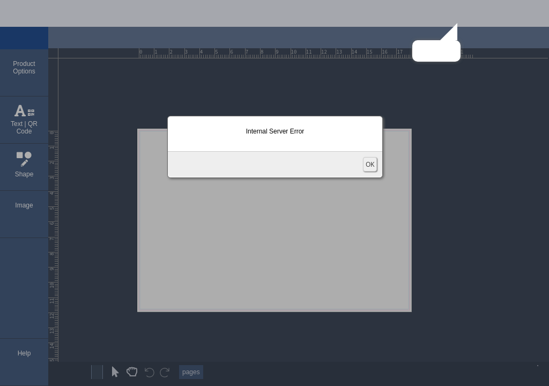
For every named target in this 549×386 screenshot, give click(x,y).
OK (370, 164)
